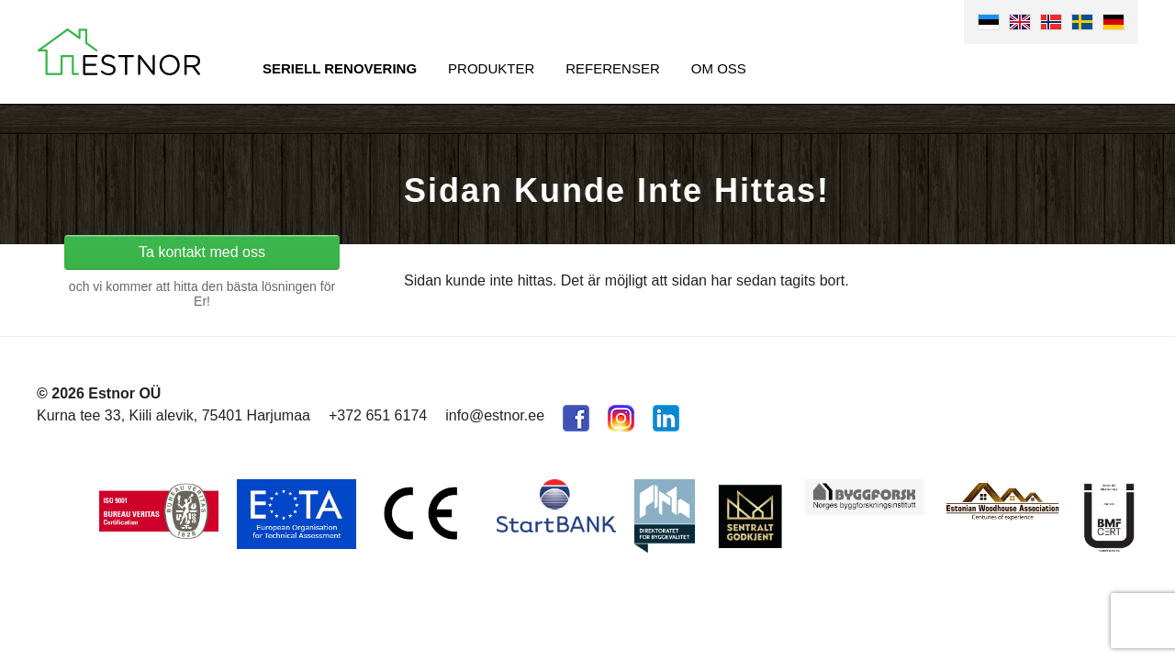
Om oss (718, 68)
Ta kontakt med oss (202, 252)
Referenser (612, 68)
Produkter (491, 68)
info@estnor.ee (494, 415)
